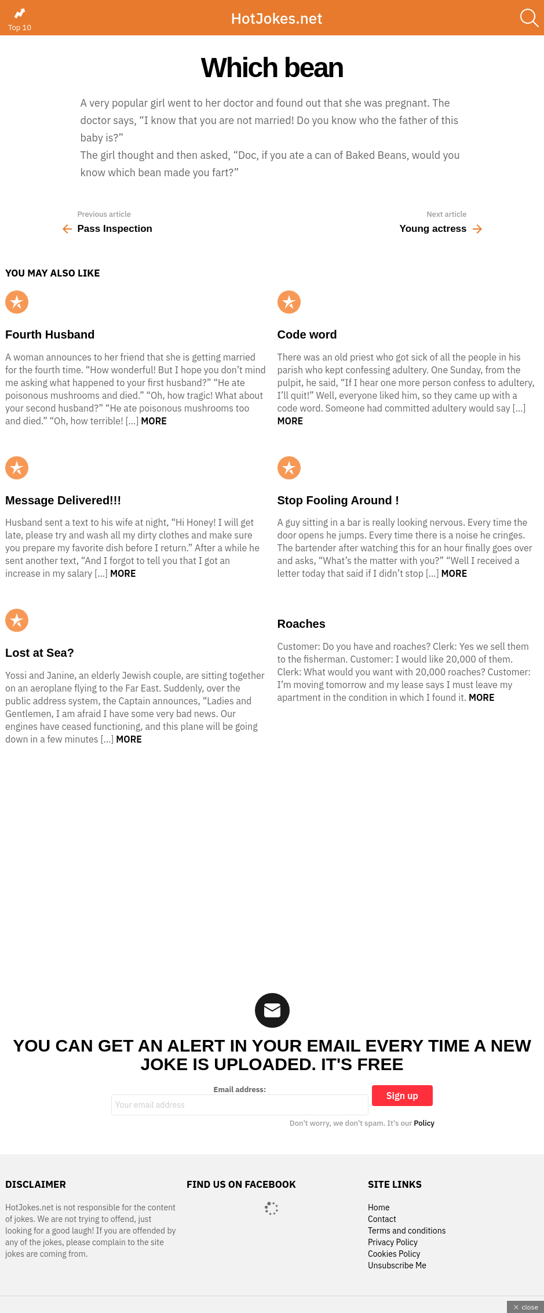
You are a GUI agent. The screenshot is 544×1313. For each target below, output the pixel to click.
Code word (307, 334)
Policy (424, 1123)
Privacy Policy (393, 1242)
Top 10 (19, 20)
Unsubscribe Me (397, 1266)
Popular (16, 302)
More (154, 421)
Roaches (302, 623)
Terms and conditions (407, 1231)
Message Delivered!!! (63, 500)
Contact (382, 1219)
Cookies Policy (394, 1254)
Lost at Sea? (39, 652)
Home (379, 1208)
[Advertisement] (272, 861)
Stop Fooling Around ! (338, 500)
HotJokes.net (276, 18)
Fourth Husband (49, 334)
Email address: (239, 1100)
